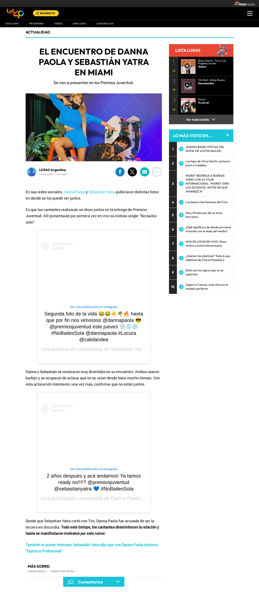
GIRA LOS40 (79, 23)
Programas (36, 23)
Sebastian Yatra (128, 349)
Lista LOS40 (12, 23)
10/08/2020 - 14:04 (53, 174)
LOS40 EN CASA (105, 23)
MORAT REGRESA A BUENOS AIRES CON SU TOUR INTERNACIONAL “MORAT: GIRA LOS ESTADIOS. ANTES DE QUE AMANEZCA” (207, 183)
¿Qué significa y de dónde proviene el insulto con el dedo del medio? (208, 229)
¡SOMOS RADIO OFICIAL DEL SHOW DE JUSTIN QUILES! (205, 149)
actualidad (38, 32)
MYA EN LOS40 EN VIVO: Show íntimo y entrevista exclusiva (206, 243)
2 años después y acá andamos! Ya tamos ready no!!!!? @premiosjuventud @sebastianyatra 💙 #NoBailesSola (94, 482)
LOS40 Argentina (52, 170)
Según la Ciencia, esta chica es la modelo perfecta (207, 286)
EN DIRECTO (47, 13)
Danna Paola (74, 191)
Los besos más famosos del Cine (207, 202)
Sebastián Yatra (102, 191)
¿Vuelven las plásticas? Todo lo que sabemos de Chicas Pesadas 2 (208, 258)
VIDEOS (58, 23)
